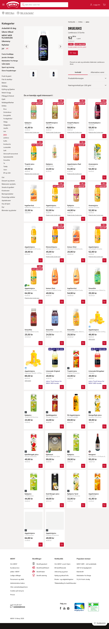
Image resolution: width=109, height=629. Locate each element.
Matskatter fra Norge (84, 575)
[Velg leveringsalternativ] (8, 13)
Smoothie (92, 288)
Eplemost (49, 454)
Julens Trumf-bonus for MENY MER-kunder (54, 382)
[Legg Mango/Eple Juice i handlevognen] (104, 426)
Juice (87, 22)
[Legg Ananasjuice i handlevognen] (104, 177)
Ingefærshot (29, 205)
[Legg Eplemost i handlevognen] (62, 465)
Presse (12, 595)
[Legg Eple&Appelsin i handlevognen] (62, 426)
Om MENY (13, 564)
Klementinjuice (51, 247)
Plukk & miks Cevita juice (32, 132)
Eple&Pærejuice (52, 123)
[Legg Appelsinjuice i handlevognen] (62, 219)
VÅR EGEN (92, 339)
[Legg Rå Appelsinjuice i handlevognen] (83, 426)
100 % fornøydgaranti (84, 568)
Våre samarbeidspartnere (19, 587)
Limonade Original (53, 371)
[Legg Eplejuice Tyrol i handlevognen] (83, 505)
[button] (3, 5)
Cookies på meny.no (17, 591)
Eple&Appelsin (51, 415)
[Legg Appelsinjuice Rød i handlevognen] (83, 177)
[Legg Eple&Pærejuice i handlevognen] (62, 136)
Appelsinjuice (51, 205)
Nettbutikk (71, 22)
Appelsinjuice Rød (74, 164)
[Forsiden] (53, 74)
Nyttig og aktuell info (61, 575)
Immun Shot (71, 247)
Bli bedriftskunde (60, 568)
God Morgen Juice (52, 494)
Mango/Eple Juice (95, 415)
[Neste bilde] (60, 46)
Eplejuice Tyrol (72, 494)
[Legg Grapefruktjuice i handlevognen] (83, 136)
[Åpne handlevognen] (104, 4)
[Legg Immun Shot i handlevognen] (83, 260)
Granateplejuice (94, 123)
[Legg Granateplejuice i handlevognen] (104, 136)
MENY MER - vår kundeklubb (86, 564)
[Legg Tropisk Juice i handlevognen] (40, 177)
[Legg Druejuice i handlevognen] (73, 53)
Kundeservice (14, 568)
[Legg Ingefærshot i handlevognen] (40, 219)
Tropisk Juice (29, 164)
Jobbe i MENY (14, 572)
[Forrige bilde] (26, 46)
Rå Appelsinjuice (73, 415)
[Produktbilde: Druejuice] (33, 74)
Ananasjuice (93, 164)
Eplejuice (28, 123)
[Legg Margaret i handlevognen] (104, 465)
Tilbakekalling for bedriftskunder (65, 583)
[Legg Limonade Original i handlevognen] (62, 387)
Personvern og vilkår (17, 579)
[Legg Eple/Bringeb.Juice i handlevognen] (40, 465)
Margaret (92, 454)
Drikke (80, 22)
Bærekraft (80, 572)
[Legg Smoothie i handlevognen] (104, 301)
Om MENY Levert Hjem (62, 564)
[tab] (78, 72)
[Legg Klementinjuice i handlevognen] (62, 260)
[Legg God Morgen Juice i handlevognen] (62, 505)
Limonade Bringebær (96, 371)
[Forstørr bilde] (43, 45)
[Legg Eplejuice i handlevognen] (40, 136)
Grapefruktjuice (73, 123)
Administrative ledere (17, 583)
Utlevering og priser (61, 572)
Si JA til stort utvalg (83, 579)
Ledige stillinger (15, 575)
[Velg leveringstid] (25, 13)
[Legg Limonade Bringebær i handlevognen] (104, 387)
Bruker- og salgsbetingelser (63, 579)
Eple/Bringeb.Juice (31, 454)
